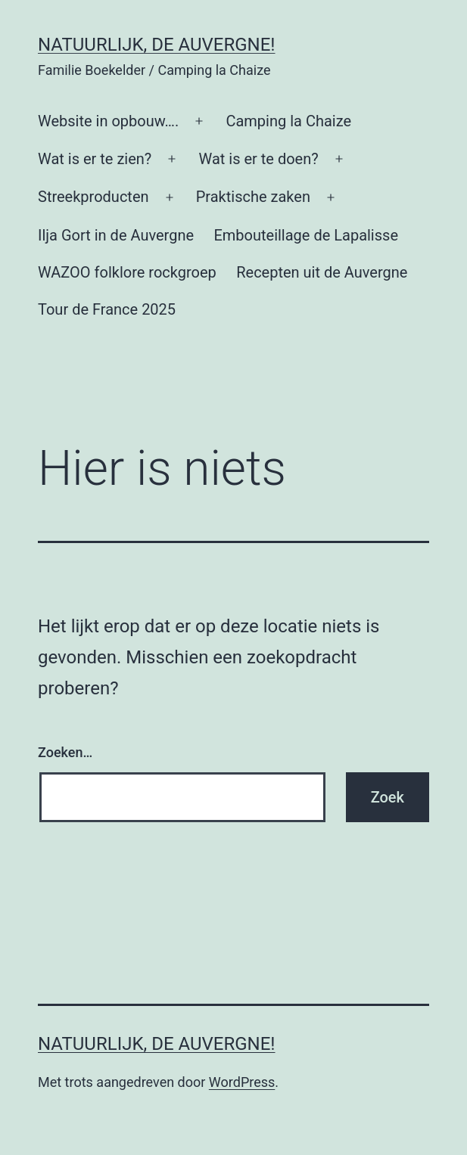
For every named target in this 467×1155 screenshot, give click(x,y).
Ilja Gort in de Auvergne (116, 235)
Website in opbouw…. (108, 121)
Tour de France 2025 (107, 309)
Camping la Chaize (288, 121)
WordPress (242, 1082)
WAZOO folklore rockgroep (127, 272)
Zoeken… (65, 752)
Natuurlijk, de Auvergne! (157, 44)
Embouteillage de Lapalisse (305, 235)
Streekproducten (93, 197)
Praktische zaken (253, 197)
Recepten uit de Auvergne (321, 272)
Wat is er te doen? (258, 159)
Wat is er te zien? (94, 159)
